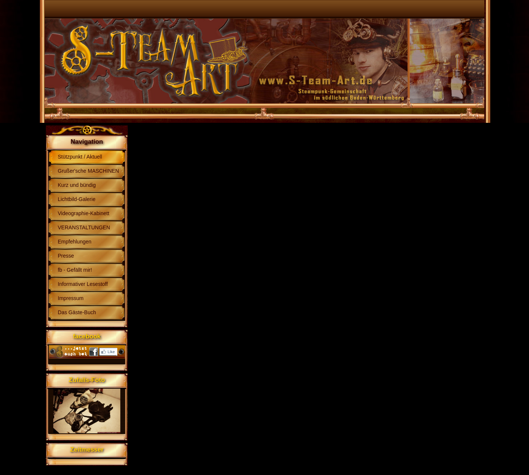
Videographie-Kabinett (83, 213)
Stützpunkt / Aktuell (80, 157)
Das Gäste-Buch (77, 312)
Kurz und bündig (77, 185)
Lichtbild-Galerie (76, 199)
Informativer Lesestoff (83, 284)
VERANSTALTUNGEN (84, 227)
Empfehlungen (74, 242)
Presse (66, 256)
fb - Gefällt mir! (75, 270)
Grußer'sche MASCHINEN (88, 171)
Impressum (70, 298)
